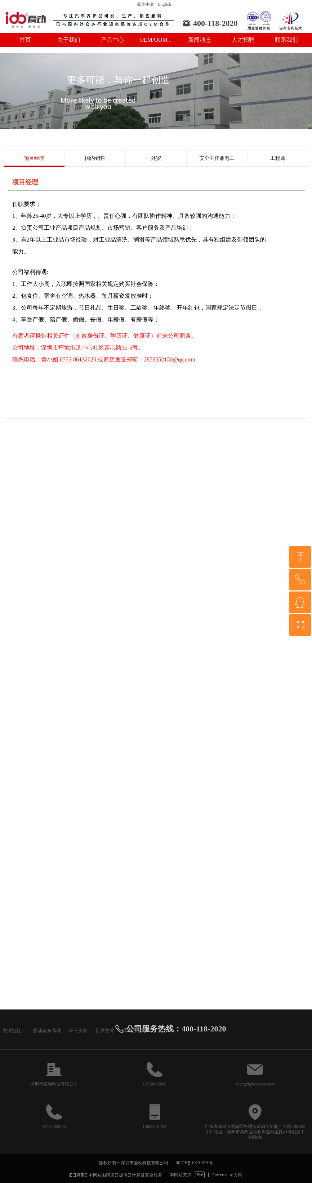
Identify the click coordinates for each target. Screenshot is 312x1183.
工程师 (277, 158)
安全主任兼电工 (217, 158)
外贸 (156, 158)
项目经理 (34, 158)
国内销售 (95, 158)
